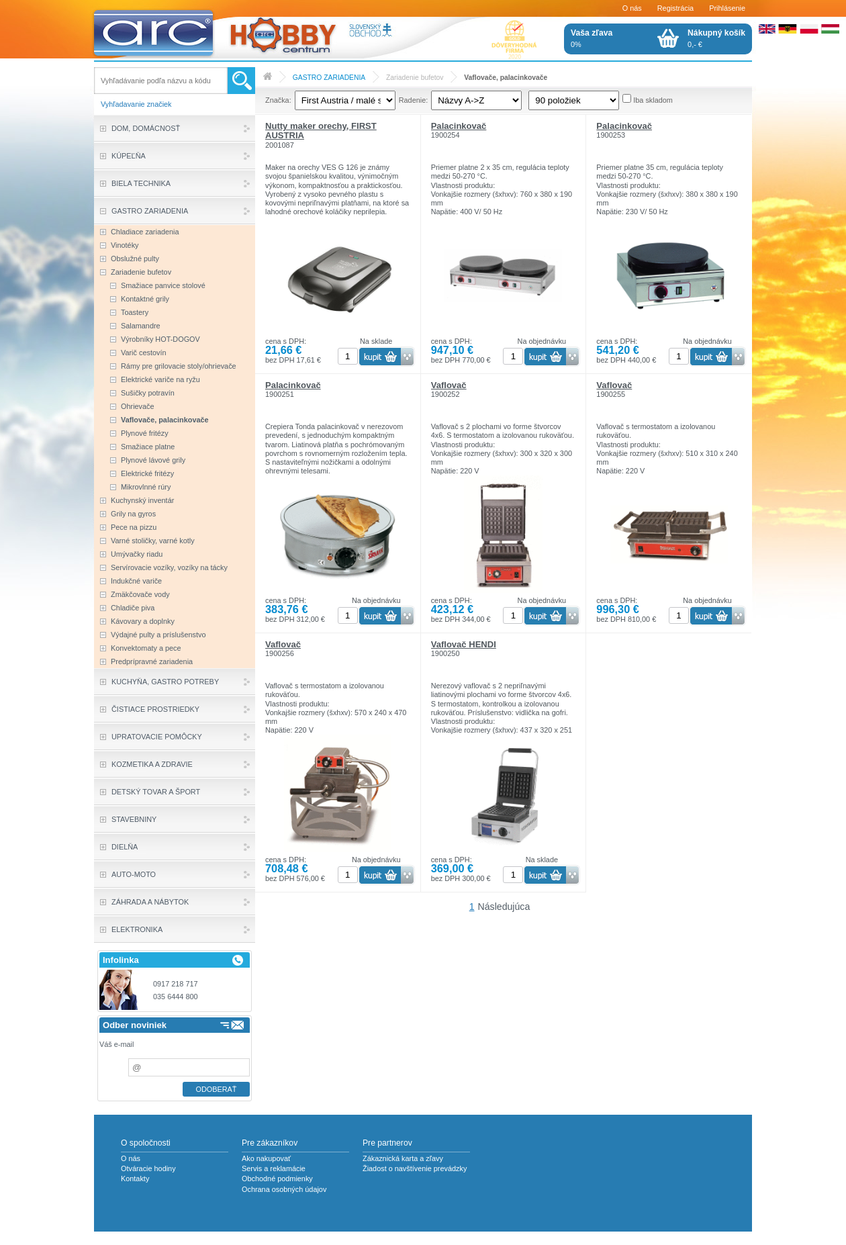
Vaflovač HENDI (463, 644)
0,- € (716, 38)
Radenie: (413, 100)
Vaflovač (449, 385)
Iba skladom (653, 100)
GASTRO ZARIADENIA (329, 77)
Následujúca (504, 906)
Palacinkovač (459, 126)
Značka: (278, 100)
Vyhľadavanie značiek (136, 104)
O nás (632, 8)
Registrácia (675, 8)
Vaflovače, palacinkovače (505, 77)
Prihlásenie (727, 8)
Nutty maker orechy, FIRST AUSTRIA (321, 130)
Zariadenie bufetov (415, 77)
